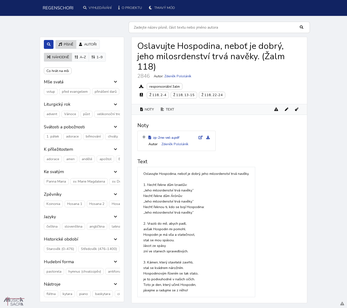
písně (66, 44)
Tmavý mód (162, 7)
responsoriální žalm (164, 86)
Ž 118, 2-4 (157, 94)
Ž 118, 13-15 (183, 94)
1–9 (97, 57)
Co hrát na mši (58, 70)
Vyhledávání (97, 7)
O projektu (130, 7)
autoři (88, 44)
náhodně (58, 57)
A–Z (80, 57)
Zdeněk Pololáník (177, 76)
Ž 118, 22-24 (212, 94)
